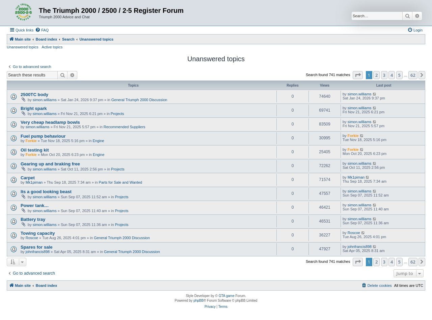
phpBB (198, 300)
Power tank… (35, 205)
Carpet (28, 177)
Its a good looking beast (46, 191)
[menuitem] (42, 30)
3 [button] (384, 75)
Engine (98, 141)
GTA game (227, 296)
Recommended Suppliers (124, 127)
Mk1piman (34, 182)
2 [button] (376, 75)
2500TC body (34, 94)
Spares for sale (37, 247)
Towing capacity (38, 233)
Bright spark (34, 108)
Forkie (31, 141)
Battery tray (33, 219)
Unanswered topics (22, 47)
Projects (117, 114)
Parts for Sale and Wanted (120, 182)
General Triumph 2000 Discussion (139, 100)
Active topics (52, 47)
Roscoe (32, 238)
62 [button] (412, 75)
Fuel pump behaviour (43, 136)
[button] (358, 75)
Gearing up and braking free (50, 163)
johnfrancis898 (38, 252)
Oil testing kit (35, 150)
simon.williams (45, 100)
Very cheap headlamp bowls (50, 122)
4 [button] (391, 75)
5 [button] (399, 75)
